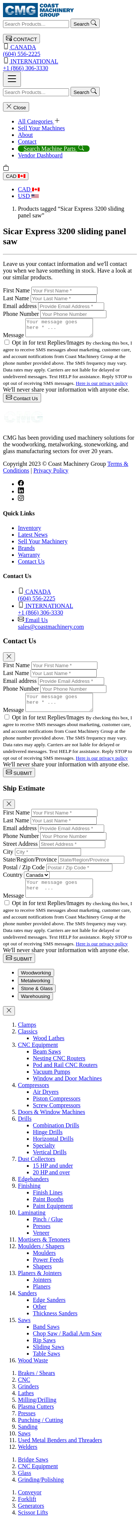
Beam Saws (47, 1061)
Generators (31, 1516)
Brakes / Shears (36, 1383)
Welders (27, 1457)
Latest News (33, 538)
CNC (24, 1390)
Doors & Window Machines (51, 1122)
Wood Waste (33, 1370)
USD (28, 196)
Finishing (29, 1196)
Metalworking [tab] (35, 990)
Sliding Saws (48, 1357)
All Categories (39, 121)
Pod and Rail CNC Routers (65, 1075)
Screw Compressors (57, 1115)
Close (16, 106)
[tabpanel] (70, 1203)
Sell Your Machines (41, 128)
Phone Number (21, 314)
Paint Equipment (53, 1216)
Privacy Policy (50, 474)
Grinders (28, 1396)
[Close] (9, 660)
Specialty (44, 1155)
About (25, 135)
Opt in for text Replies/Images (49, 346)
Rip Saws (44, 1350)
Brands (26, 551)
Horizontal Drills (53, 1149)
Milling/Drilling (37, 1410)
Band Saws (46, 1337)
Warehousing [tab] (35, 1006)
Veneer (41, 1243)
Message (13, 338)
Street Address (20, 850)
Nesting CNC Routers (59, 1068)
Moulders (44, 1263)
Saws (24, 1330)
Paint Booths (48, 1209)
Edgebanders (33, 1189)
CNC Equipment (38, 1055)
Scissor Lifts (33, 1522)
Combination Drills (56, 1135)
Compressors (33, 1095)
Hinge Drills (48, 1142)
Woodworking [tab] (36, 983)
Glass (24, 1483)
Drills (24, 1129)
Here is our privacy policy (102, 386)
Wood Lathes (48, 1048)
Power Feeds (48, 1269)
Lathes (26, 1403)
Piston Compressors (57, 1108)
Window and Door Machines (67, 1088)
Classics (27, 1041)
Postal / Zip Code (24, 874)
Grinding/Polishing (41, 1490)
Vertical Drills (49, 1162)
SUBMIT (19, 779)
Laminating (32, 1222)
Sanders (27, 1303)
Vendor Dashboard (40, 155)
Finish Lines (48, 1202)
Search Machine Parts (54, 148)
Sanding (27, 1437)
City (8, 858)
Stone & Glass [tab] (37, 998)
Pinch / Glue (48, 1229)
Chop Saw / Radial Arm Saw (67, 1343)
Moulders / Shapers (41, 1256)
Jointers (42, 1290)
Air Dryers (46, 1102)
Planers (41, 1296)
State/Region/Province (30, 866)
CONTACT (21, 38)
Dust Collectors (36, 1169)
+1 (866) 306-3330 (70, 64)
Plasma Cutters (36, 1416)
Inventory (29, 531)
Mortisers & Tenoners (44, 1249)
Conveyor (29, 1502)
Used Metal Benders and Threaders (60, 1450)
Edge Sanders (49, 1310)
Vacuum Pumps (51, 1082)
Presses (41, 1236)
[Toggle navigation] (12, 79)
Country (12, 881)
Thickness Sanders (55, 1323)
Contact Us (22, 401)
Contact (27, 141)
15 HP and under (53, 1175)
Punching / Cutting (40, 1430)
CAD (15, 176)
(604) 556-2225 (70, 50)
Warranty (29, 558)
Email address (20, 306)
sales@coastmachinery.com (77, 626)
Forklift (27, 1509)
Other (39, 1316)
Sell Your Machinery (43, 544)
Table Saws (46, 1363)
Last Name (16, 298)
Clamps (27, 1035)
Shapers (42, 1276)
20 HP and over (51, 1182)
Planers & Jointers (40, 1283)
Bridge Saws (33, 1469)
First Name (16, 290)
